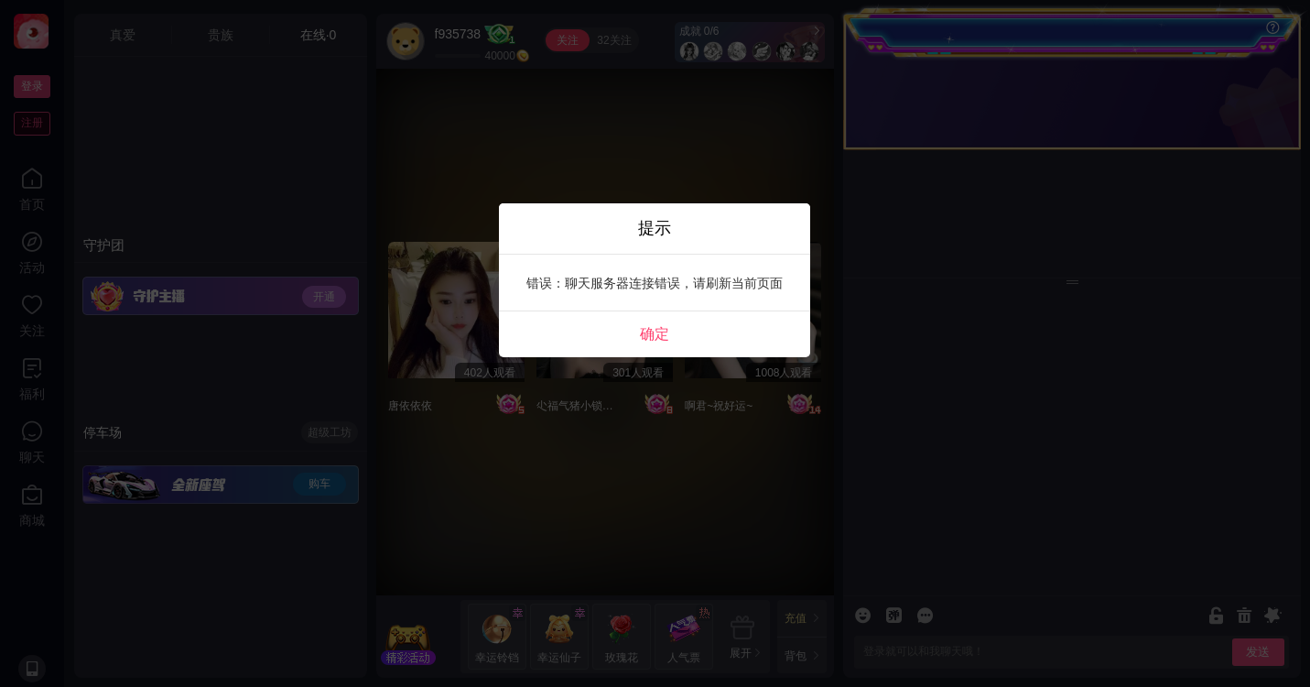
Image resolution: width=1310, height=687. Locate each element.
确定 (654, 334)
